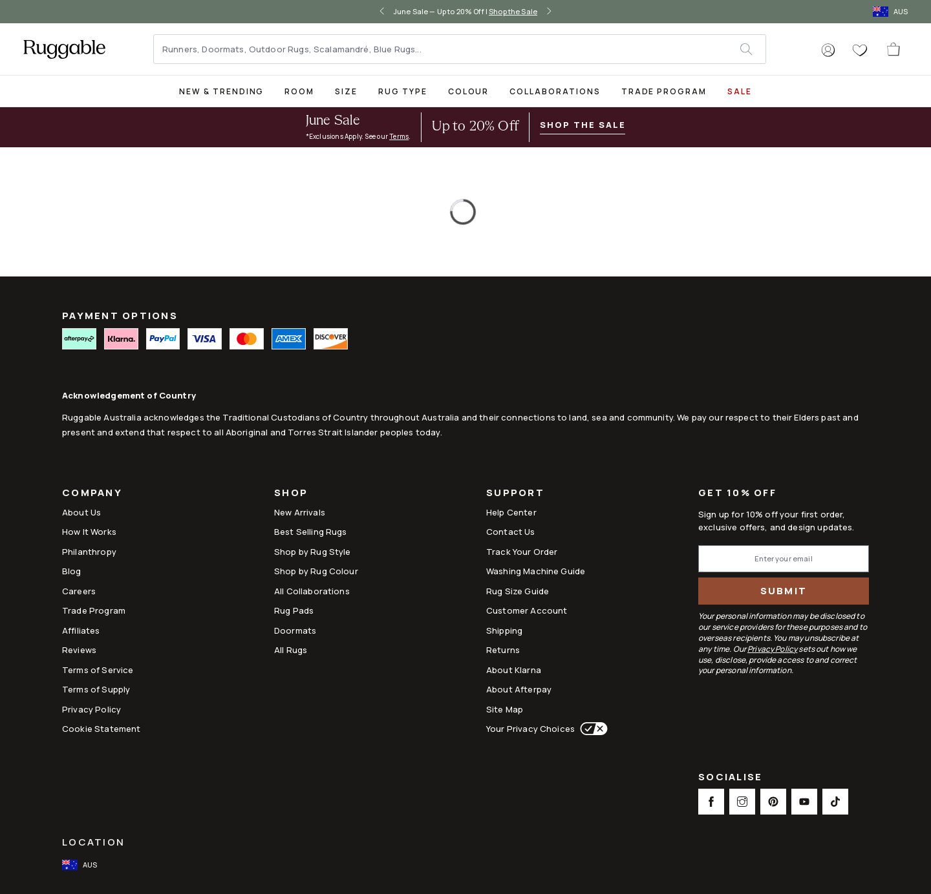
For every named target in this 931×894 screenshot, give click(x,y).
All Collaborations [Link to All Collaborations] (312, 591)
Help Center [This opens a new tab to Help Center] (511, 512)
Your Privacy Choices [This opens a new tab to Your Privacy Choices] (530, 728)
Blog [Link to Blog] (71, 571)
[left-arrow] (382, 11)
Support (515, 493)
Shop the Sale (513, 11)
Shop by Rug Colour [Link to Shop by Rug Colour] (316, 571)
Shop (291, 493)
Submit (784, 591)
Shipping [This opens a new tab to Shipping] (504, 630)
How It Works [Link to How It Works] (89, 531)
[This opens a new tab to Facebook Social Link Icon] (711, 802)
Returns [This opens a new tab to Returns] (503, 650)
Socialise (730, 778)
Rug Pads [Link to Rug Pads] (294, 610)
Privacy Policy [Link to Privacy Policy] (91, 709)
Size (346, 91)
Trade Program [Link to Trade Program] (93, 610)
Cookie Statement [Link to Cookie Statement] (101, 728)
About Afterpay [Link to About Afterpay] (518, 689)
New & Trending (221, 91)
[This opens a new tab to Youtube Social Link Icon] (804, 802)
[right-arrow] (549, 11)
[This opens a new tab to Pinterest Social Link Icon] (773, 802)
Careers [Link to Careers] (79, 591)
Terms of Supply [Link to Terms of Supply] (96, 689)
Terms (399, 136)
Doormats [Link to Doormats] (295, 630)
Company (92, 493)
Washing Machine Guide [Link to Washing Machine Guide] (535, 571)
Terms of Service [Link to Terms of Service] (97, 670)
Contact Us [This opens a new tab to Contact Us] (510, 531)
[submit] (752, 49)
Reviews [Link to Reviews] (79, 650)
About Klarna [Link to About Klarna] (513, 670)
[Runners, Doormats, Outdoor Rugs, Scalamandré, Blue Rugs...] (447, 49)
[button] (828, 50)
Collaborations (554, 91)
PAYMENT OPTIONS (120, 315)
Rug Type (402, 91)
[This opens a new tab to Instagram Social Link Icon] (742, 802)
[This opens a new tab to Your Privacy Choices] (591, 728)
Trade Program (664, 91)
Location (93, 842)
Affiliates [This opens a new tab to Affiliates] (81, 630)
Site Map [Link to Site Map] (504, 709)
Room (299, 91)
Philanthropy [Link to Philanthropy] (89, 551)
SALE (739, 91)
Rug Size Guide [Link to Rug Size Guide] (517, 591)
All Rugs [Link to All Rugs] (290, 650)
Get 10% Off (737, 493)
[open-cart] (894, 49)
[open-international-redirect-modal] (891, 12)
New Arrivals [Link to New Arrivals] (299, 512)
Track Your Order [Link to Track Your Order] (521, 551)
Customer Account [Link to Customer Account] (526, 610)
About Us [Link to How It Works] (81, 512)
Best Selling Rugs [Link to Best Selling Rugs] (310, 531)
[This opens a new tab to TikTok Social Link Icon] (835, 802)
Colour (468, 91)
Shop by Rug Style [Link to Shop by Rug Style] (312, 551)
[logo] (64, 49)
